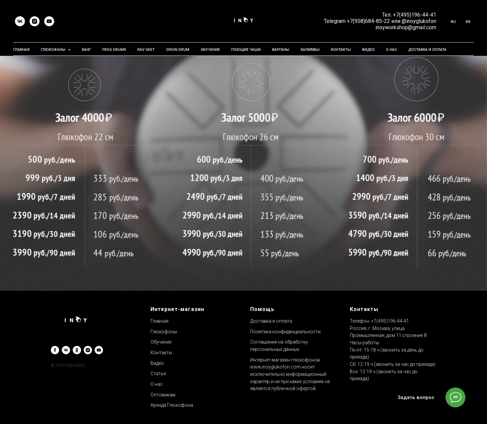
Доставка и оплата (271, 321)
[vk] (20, 21)
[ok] (77, 350)
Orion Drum (177, 50)
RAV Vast (146, 50)
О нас (391, 50)
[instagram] (35, 21)
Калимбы (310, 50)
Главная (21, 50)
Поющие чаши (246, 50)
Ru (453, 22)
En (468, 22)
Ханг (86, 50)
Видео (368, 50)
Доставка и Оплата (427, 50)
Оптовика (161, 394)
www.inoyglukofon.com (275, 367)
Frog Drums (114, 50)
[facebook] (55, 350)
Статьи (158, 373)
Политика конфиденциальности (285, 331)
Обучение (210, 50)
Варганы (280, 50)
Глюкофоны (163, 331)
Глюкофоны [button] (53, 50)
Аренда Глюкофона (171, 405)
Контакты (341, 50)
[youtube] (49, 21)
